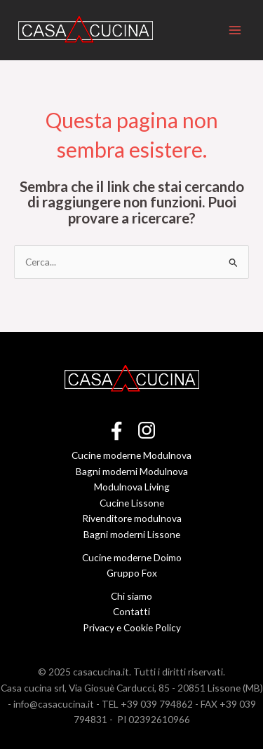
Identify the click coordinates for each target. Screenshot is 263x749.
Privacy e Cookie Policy (132, 627)
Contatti (131, 611)
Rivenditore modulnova (132, 518)
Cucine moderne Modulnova (131, 455)
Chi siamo (131, 596)
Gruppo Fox (132, 573)
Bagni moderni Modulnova (132, 471)
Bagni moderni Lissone (131, 534)
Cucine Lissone (132, 503)
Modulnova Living (132, 487)
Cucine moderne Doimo (132, 557)
